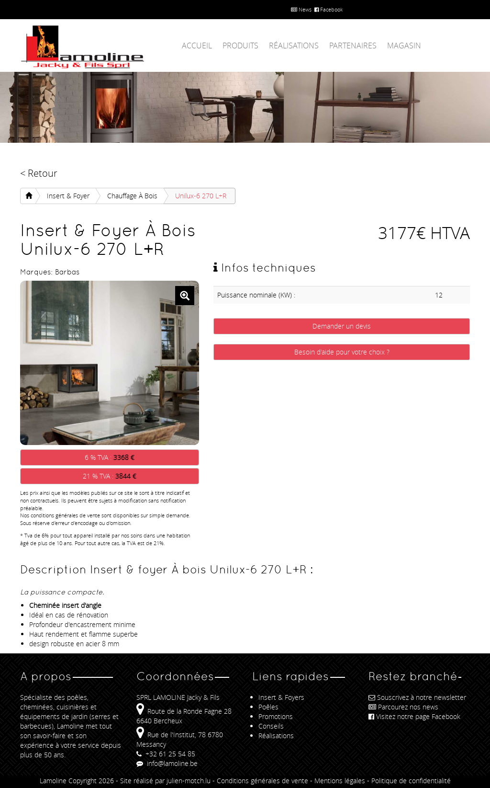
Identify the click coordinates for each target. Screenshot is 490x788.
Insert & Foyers (281, 697)
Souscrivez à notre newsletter (417, 697)
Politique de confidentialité (411, 780)
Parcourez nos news (403, 706)
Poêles (268, 706)
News (301, 9)
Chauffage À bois (132, 195)
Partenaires (353, 45)
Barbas (67, 272)
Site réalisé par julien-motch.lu (165, 780)
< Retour (38, 173)
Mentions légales (339, 780)
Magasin (404, 45)
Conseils (271, 726)
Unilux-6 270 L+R (200, 195)
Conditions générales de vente (262, 780)
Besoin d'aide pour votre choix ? (342, 351)
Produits (240, 45)
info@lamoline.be (167, 763)
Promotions (275, 716)
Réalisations (294, 45)
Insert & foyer (68, 195)
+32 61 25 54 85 (165, 753)
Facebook (328, 9)
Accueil (197, 45)
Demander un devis (341, 326)
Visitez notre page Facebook (414, 716)
